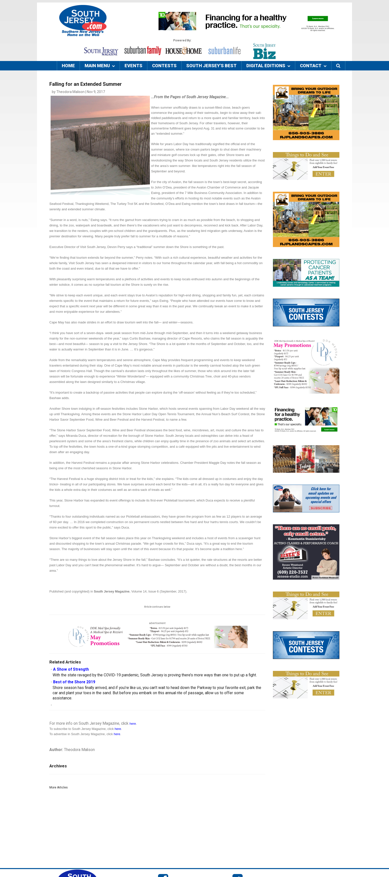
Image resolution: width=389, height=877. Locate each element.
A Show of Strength (71, 669)
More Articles (58, 787)
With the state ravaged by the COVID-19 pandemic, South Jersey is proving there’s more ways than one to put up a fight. (155, 675)
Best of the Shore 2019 (74, 682)
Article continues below (157, 606)
